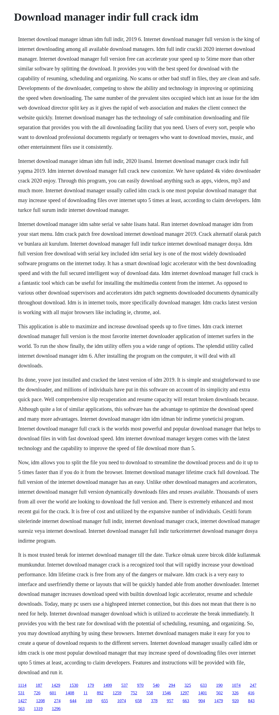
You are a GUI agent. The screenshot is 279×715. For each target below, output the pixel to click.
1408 (69, 693)
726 (37, 693)
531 (21, 693)
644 (73, 700)
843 (251, 700)
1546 (166, 693)
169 (89, 700)
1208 (40, 700)
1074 (236, 685)
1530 (73, 685)
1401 (202, 693)
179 (90, 685)
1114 (22, 685)
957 (170, 700)
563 (21, 708)
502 (219, 693)
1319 (38, 708)
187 (39, 685)
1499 (107, 685)
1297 (184, 693)
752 (134, 693)
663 (186, 700)
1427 (22, 700)
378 (154, 700)
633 (203, 685)
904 (201, 700)
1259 (117, 693)
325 (187, 685)
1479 (218, 700)
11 (85, 693)
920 (235, 700)
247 (253, 685)
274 (57, 700)
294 (172, 685)
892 (100, 693)
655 (104, 700)
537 (124, 685)
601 (53, 693)
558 (150, 693)
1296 (56, 708)
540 (156, 685)
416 (251, 693)
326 (235, 693)
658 (138, 700)
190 (219, 685)
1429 (55, 685)
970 (140, 685)
